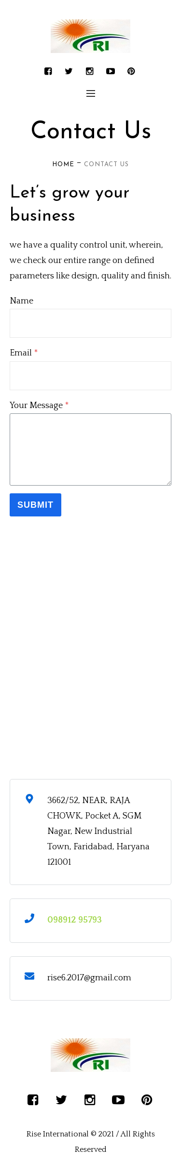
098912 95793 (74, 920)
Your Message (39, 405)
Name (21, 301)
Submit (35, 505)
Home (63, 164)
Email (24, 353)
